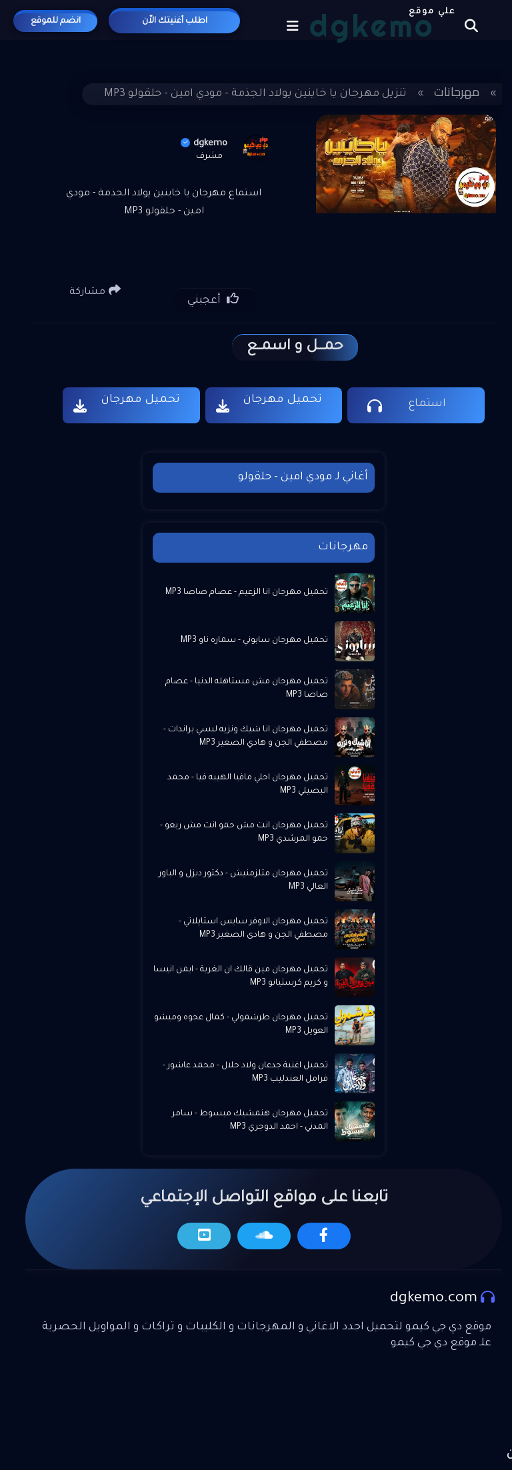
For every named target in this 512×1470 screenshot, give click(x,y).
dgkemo (204, 144)
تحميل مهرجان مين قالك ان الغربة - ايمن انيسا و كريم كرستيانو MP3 (240, 976)
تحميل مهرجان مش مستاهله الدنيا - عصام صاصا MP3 (246, 688)
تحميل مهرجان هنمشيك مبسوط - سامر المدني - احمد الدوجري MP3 (250, 1120)
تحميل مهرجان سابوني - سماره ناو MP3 (254, 640)
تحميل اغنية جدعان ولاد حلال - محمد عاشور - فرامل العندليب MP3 (245, 1072)
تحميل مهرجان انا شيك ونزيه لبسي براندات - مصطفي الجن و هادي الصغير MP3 (245, 736)
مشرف (209, 156)
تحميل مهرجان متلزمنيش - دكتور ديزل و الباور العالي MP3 (243, 880)
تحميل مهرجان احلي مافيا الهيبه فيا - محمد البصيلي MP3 (247, 784)
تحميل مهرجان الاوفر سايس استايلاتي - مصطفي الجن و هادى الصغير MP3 (253, 928)
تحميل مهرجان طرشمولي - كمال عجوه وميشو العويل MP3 (241, 1024)
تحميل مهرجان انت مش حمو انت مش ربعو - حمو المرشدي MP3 (244, 832)
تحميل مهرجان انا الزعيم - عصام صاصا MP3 (246, 592)
